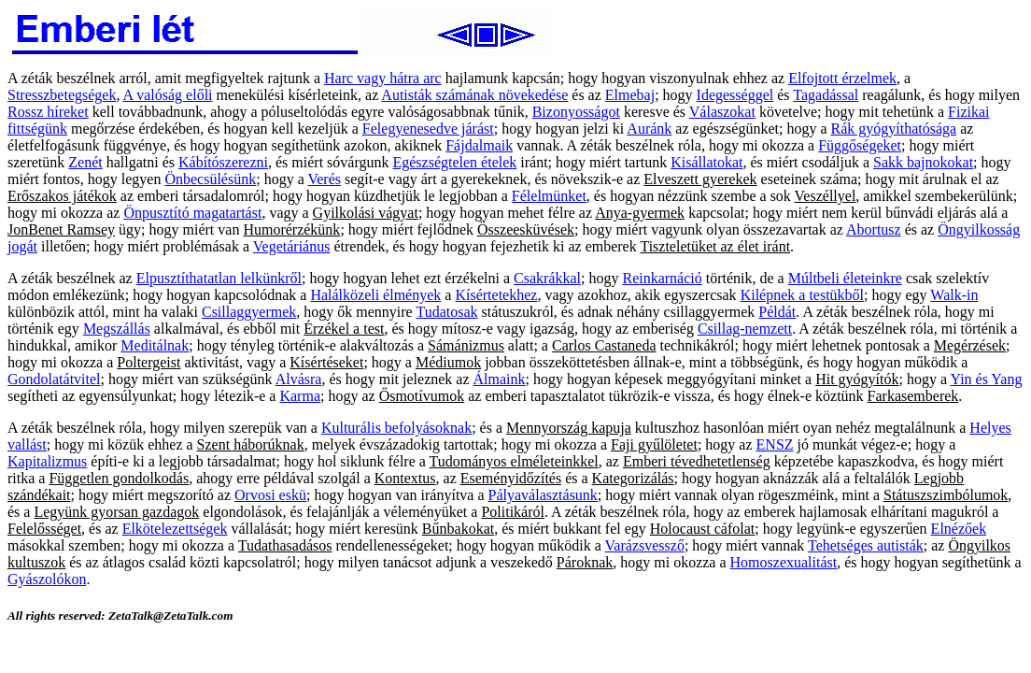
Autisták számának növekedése (474, 95)
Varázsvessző (645, 545)
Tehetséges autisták (866, 545)
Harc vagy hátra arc (383, 78)
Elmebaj (630, 95)
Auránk (649, 128)
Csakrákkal (547, 278)
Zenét (85, 162)
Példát (777, 312)
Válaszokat (722, 112)
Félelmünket (549, 196)
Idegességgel (735, 95)
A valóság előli (168, 95)
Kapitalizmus (47, 461)
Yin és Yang (986, 379)
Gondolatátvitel (54, 379)
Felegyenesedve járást (428, 128)
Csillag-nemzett (745, 328)
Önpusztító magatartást (192, 213)
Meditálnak (154, 345)
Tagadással (825, 95)
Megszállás (116, 328)
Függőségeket (859, 145)
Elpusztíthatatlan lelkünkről (219, 278)
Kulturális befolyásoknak (396, 428)
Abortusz (873, 229)
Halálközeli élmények (375, 295)
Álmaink (499, 379)
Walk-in (954, 295)
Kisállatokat (706, 162)
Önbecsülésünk (210, 179)
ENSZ (775, 444)
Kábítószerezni (223, 162)
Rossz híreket (48, 112)
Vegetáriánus (292, 246)
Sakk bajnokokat (923, 162)
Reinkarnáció (661, 278)
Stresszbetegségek (61, 95)
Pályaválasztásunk (543, 495)
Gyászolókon (46, 579)
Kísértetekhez (496, 295)
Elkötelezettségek (175, 529)
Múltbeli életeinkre (845, 278)
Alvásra (298, 379)
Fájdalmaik (479, 145)
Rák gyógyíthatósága (893, 128)
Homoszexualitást (784, 562)
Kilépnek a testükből (802, 295)
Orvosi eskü (270, 495)
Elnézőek (959, 529)
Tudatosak (446, 312)
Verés (324, 179)
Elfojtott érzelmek (842, 78)
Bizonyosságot (576, 112)
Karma (299, 396)
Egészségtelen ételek (454, 162)
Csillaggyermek (249, 312)
